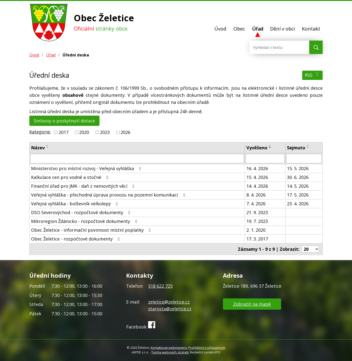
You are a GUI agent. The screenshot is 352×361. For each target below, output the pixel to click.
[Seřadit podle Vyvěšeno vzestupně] (270, 145)
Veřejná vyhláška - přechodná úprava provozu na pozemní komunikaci (109, 195)
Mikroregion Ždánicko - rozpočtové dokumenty (85, 221)
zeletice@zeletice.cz (169, 302)
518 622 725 (160, 286)
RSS (312, 75)
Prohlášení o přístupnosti (206, 348)
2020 (84, 132)
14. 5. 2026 (297, 186)
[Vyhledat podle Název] (137, 158)
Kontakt (311, 28)
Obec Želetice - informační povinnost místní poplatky (92, 230)
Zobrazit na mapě (252, 304)
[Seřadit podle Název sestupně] (47, 147)
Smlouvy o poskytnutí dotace (64, 121)
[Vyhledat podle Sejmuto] (304, 158)
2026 (125, 132)
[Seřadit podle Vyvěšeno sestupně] (270, 147)
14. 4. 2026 (257, 186)
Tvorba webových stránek (169, 352)
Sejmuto (296, 148)
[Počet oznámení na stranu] (310, 249)
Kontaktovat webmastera (169, 348)
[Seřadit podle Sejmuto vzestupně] (308, 145)
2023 (105, 132)
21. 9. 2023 (257, 212)
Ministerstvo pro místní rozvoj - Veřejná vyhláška (87, 168)
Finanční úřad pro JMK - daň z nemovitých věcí (83, 186)
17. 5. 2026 (297, 195)
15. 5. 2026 (297, 168)
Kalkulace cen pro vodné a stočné (70, 177)
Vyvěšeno (256, 148)
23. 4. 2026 (297, 204)
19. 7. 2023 (257, 221)
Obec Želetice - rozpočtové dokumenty (76, 239)
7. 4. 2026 (255, 204)
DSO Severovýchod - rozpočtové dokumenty (81, 212)
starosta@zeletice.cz (169, 309)
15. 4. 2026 (257, 177)
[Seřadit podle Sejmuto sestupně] (308, 147)
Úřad (257, 28)
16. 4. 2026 (257, 168)
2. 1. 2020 (255, 230)
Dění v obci (282, 28)
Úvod (220, 28)
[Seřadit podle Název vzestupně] (47, 145)
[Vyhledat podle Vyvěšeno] (265, 158)
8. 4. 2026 (255, 195)
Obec (239, 28)
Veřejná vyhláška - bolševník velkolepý (75, 204)
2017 (63, 132)
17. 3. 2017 (257, 239)
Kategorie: (40, 132)
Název (38, 148)
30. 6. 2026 (297, 177)
